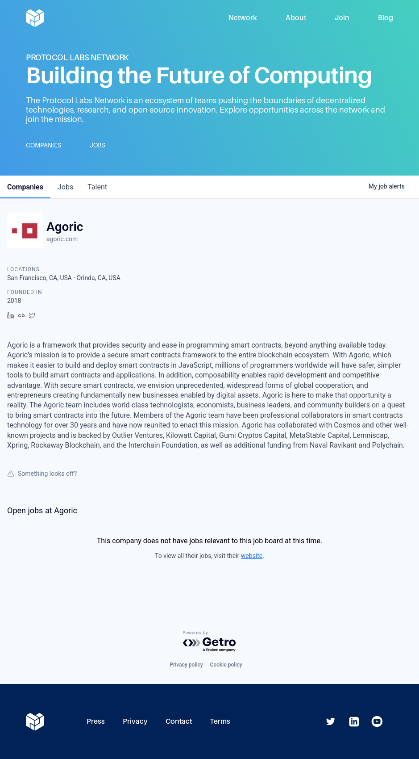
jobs (65, 187)
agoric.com (62, 239)
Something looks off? (42, 473)
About (296, 17)
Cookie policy (226, 665)
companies (25, 187)
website (251, 555)
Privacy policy (186, 665)
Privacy (135, 721)
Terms (220, 721)
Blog (385, 17)
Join (342, 17)
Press (96, 721)
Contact (179, 721)
